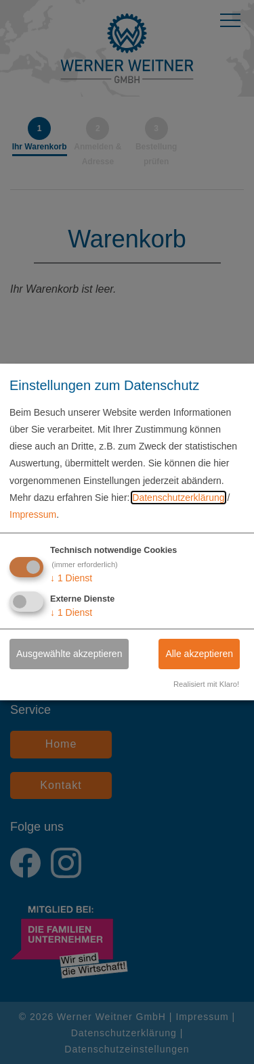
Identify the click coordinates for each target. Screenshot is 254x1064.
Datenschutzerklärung (178, 497)
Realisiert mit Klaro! (206, 684)
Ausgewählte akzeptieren (69, 653)
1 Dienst (71, 578)
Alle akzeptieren (199, 653)
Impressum (32, 514)
